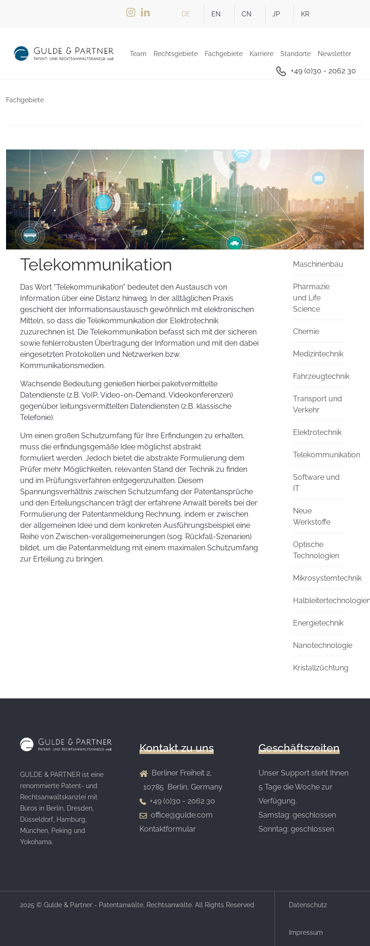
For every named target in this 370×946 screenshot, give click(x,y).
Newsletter (334, 53)
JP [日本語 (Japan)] (276, 14)
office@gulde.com (182, 815)
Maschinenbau (318, 264)
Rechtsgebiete (176, 53)
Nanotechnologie (322, 645)
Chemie (306, 331)
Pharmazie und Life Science (311, 297)
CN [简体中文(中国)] (246, 14)
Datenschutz (308, 905)
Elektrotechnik (317, 432)
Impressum (306, 932)
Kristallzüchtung (321, 667)
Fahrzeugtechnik (321, 376)
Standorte (295, 53)
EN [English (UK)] (216, 14)
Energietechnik (318, 623)
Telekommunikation (326, 454)
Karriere (261, 53)
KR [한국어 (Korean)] (305, 14)
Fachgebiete (224, 53)
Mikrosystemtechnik (327, 578)
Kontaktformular (168, 829)
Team (138, 53)
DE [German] (186, 14)
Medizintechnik (318, 353)
